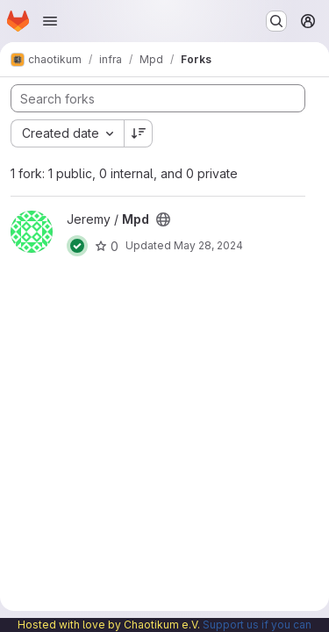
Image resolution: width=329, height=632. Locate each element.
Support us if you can (257, 624)
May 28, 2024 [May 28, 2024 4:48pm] (208, 245)
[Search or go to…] (276, 21)
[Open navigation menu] (50, 21)
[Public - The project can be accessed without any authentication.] (163, 219)
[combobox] (67, 133)
